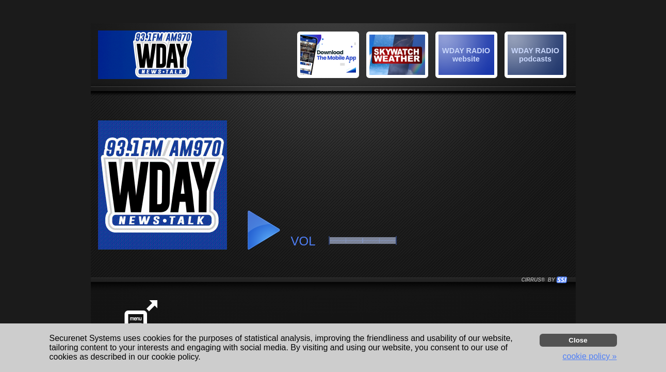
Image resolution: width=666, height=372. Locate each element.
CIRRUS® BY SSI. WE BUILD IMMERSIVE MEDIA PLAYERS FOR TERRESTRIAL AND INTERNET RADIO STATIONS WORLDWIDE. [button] (540, 280)
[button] (537, 56)
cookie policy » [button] (590, 356)
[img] (535, 54)
